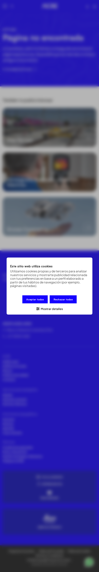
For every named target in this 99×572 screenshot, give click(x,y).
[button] (49, 308)
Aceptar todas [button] (35, 299)
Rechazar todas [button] (63, 299)
